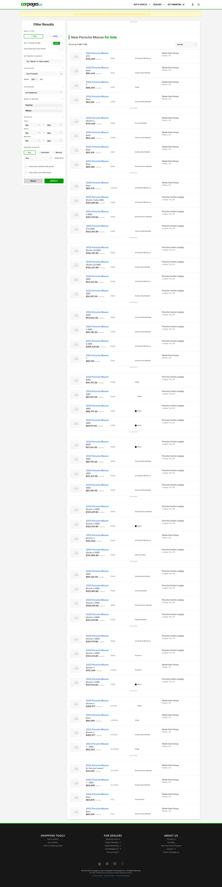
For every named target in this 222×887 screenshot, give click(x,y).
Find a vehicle (52, 839)
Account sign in (113, 852)
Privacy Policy (97, 876)
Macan (43, 110)
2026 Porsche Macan (97, 53)
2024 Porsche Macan (97, 729)
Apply (54, 181)
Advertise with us (113, 839)
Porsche (43, 105)
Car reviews (53, 842)
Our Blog (171, 842)
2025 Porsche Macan (97, 182)
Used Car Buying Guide (52, 846)
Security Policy (109, 876)
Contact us (171, 839)
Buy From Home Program (171, 846)
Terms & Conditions (123, 876)
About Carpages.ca (171, 852)
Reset (33, 181)
